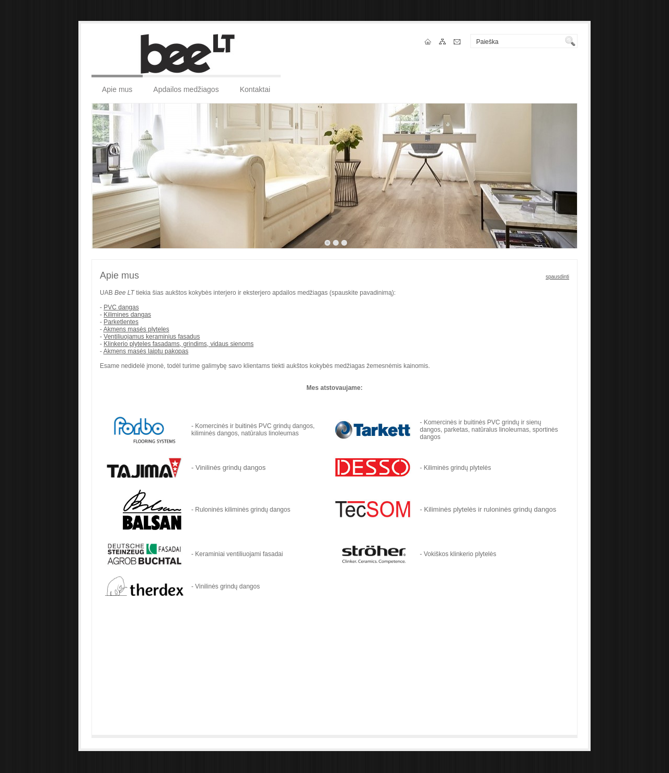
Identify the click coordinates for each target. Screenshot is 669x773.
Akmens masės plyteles (136, 329)
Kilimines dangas (127, 314)
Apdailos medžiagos (185, 89)
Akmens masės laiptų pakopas (146, 351)
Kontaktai (255, 89)
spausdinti (557, 277)
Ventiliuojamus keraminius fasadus (151, 336)
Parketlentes (121, 322)
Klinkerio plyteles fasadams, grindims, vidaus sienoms (178, 344)
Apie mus (117, 89)
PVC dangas (121, 307)
